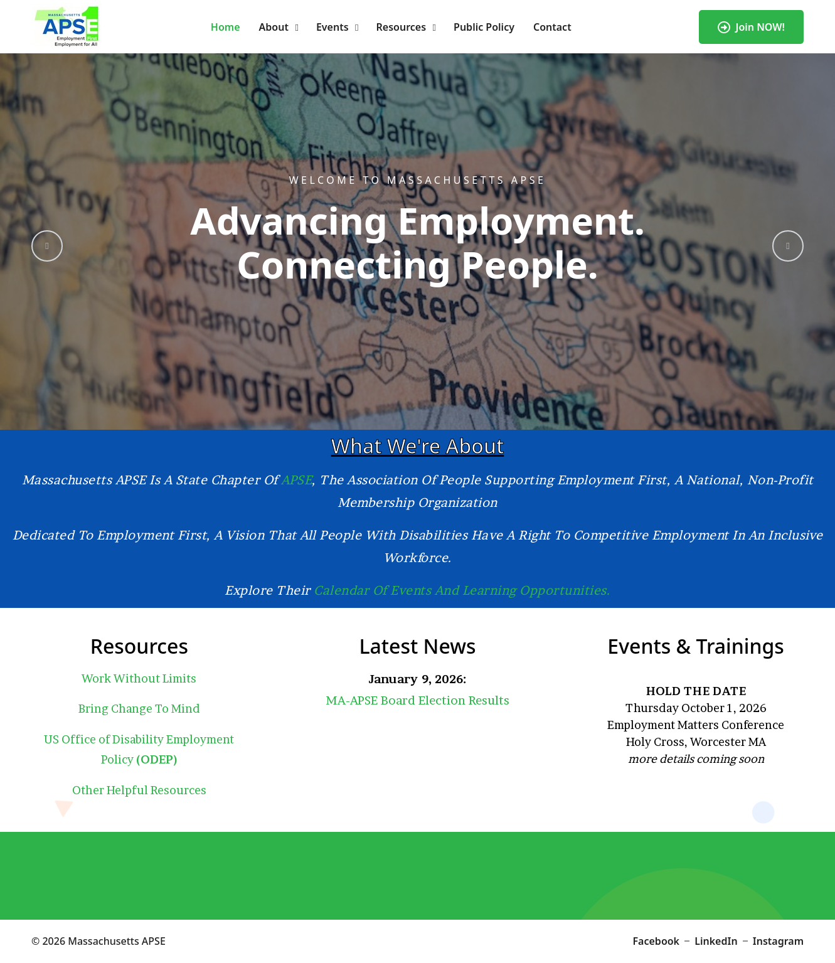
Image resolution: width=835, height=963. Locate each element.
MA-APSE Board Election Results (417, 700)
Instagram (778, 941)
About (274, 27)
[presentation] (47, 246)
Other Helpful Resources (139, 790)
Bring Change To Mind (139, 708)
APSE (296, 479)
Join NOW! (751, 27)
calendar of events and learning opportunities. (462, 590)
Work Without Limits (139, 678)
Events (332, 27)
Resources (401, 27)
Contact (552, 27)
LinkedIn (715, 941)
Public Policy (484, 27)
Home (225, 27)
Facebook (656, 941)
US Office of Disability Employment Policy (139, 749)
